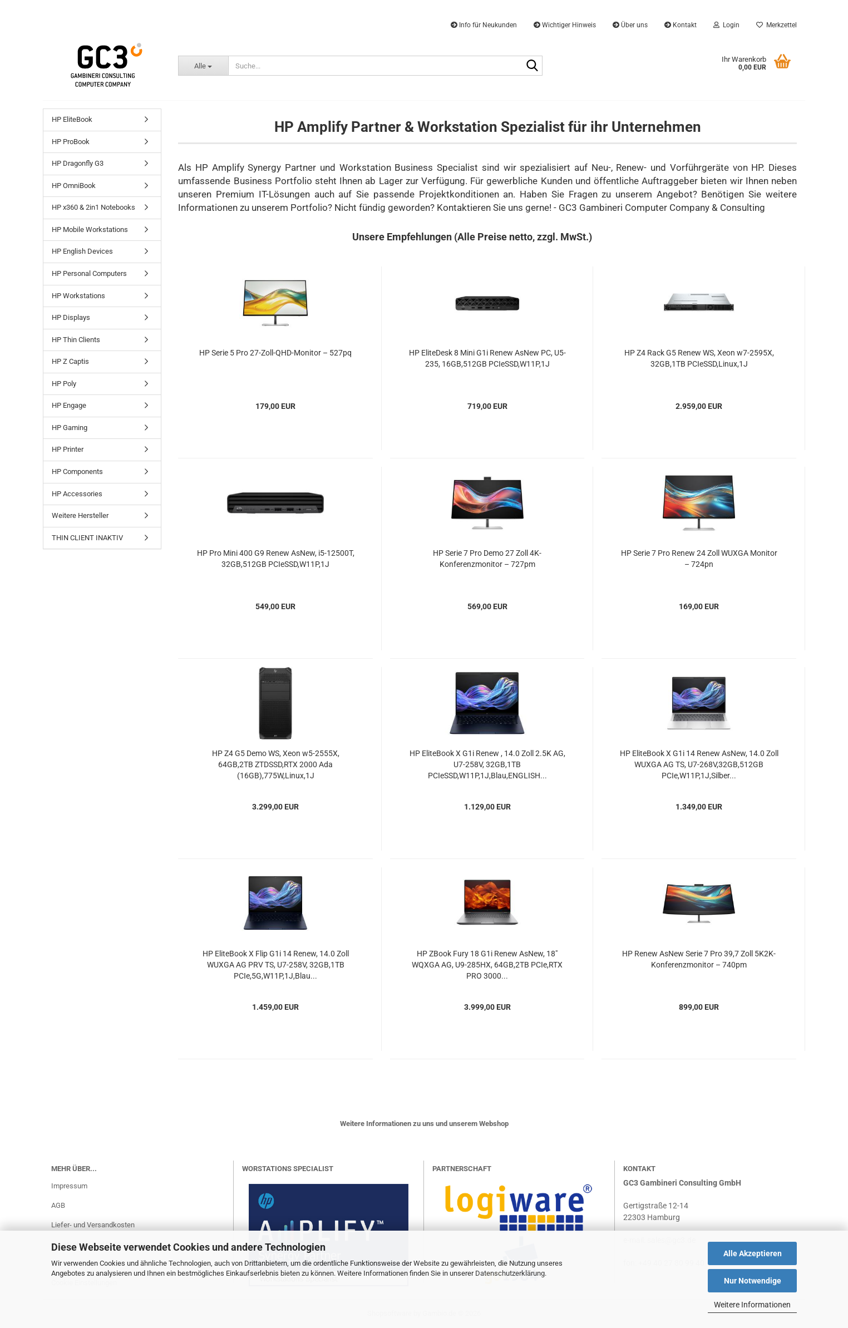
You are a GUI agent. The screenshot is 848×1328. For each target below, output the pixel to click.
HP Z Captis (70, 361)
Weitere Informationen (752, 1304)
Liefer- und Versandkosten (93, 1225)
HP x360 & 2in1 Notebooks (93, 207)
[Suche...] (203, 66)
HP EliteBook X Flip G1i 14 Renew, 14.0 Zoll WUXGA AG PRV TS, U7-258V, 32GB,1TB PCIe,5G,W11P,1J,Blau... (276, 964)
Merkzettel (776, 25)
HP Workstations (78, 296)
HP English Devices (82, 251)
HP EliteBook (72, 119)
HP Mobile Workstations (90, 229)
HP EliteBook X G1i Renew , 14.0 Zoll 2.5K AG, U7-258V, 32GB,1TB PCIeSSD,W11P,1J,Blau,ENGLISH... (487, 764)
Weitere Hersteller (80, 515)
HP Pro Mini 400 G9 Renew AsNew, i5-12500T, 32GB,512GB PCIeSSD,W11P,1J (275, 559)
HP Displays (71, 317)
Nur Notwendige (752, 1280)
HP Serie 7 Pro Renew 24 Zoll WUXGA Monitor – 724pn (699, 559)
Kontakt (680, 25)
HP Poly (64, 383)
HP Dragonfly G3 (77, 163)
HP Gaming (69, 427)
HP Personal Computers (89, 273)
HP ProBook (71, 141)
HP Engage (69, 405)
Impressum (69, 1186)
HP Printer (67, 449)
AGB (58, 1205)
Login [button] (726, 25)
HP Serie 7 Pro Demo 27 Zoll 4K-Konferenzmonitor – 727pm (487, 559)
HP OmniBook (74, 185)
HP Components (77, 471)
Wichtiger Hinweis (565, 25)
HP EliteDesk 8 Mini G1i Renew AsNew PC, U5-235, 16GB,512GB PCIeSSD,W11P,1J (487, 358)
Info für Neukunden (484, 25)
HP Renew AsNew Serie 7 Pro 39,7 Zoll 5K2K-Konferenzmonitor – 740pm (699, 959)
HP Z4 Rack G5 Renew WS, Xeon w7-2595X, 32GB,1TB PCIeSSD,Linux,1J (699, 358)
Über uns (630, 25)
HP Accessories (77, 494)
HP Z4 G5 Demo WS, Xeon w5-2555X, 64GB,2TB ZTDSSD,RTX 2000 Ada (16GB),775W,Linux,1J (275, 764)
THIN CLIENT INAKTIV (87, 538)
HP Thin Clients (76, 339)
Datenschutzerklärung (510, 1273)
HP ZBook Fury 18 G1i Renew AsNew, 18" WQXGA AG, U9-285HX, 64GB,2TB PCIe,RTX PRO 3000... (487, 964)
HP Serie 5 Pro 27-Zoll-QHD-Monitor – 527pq (275, 352)
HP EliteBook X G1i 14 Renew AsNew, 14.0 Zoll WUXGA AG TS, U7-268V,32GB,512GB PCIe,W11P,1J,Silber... (699, 764)
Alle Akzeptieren (752, 1253)
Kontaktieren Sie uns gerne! (494, 207)
